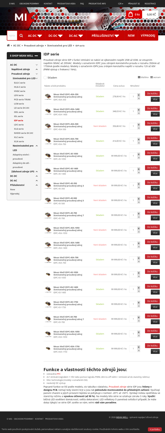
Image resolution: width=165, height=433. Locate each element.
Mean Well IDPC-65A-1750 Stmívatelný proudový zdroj (67, 347)
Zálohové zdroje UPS (22, 171)
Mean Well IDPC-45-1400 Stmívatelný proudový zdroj (67, 169)
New (131, 35)
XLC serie (19, 137)
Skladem (52, 77)
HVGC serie (19, 91)
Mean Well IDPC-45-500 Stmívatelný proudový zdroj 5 (68, 199)
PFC (59, 373)
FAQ (82, 3)
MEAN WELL (122, 417)
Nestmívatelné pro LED (23, 148)
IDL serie (18, 116)
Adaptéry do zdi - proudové (21, 165)
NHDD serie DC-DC (23, 133)
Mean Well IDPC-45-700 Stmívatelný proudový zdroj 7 (68, 214)
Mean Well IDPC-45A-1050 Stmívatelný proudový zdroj (67, 228)
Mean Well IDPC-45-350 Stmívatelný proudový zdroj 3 (68, 184)
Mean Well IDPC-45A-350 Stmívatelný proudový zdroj (67, 95)
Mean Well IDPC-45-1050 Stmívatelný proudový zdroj (67, 154)
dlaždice (143, 77)
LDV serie (19, 95)
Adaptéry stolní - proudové (21, 156)
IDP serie (18, 120)
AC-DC (13, 64)
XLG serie (19, 128)
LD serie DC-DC (21, 107)
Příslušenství (17, 185)
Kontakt (48, 3)
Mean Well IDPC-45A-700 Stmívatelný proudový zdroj (67, 258)
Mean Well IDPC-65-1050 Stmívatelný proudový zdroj (67, 273)
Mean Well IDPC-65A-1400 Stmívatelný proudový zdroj (67, 110)
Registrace (150, 3)
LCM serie (19, 103)
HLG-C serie (20, 86)
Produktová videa (66, 3)
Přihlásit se (134, 3)
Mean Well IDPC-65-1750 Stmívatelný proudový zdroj (67, 303)
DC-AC (13, 180)
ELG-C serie (19, 82)
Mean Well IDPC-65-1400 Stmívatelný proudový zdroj (67, 288)
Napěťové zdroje (20, 69)
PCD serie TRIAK (22, 99)
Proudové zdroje (117, 386)
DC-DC (13, 175)
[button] (121, 3)
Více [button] (155, 99)
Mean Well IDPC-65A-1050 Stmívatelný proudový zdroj (67, 332)
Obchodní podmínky (29, 3)
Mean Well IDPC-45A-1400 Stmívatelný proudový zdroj (67, 243)
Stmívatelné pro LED (24, 78)
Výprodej (148, 35)
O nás (12, 3)
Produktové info (97, 3)
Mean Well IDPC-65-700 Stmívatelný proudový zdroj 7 (68, 317)
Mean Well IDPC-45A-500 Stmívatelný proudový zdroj (67, 125)
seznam (155, 77)
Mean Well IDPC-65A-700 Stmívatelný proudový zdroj (67, 140)
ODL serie (19, 112)
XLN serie (19, 141)
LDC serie (19, 124)
